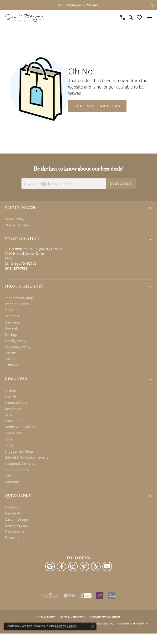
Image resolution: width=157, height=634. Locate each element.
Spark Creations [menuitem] (17, 470)
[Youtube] (107, 566)
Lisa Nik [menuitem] (11, 396)
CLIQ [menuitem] (8, 415)
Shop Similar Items (97, 106)
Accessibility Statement (105, 616)
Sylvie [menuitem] (9, 476)
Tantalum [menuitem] (12, 482)
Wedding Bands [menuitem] (17, 304)
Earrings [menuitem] (11, 334)
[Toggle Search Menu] (131, 17)
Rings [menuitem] (9, 310)
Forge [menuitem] (9, 445)
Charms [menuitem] (11, 353)
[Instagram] (73, 566)
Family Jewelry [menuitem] (15, 341)
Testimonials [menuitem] (14, 531)
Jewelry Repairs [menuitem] (16, 526)
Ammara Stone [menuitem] (16, 402)
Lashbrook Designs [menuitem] (19, 463)
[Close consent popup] (92, 626)
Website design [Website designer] (100, 623)
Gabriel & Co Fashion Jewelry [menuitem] (26, 458)
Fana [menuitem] (8, 439)
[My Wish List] (139, 17)
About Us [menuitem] (12, 507)
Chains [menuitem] (10, 359)
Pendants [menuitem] (12, 316)
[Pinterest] (84, 566)
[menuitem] (78, 219)
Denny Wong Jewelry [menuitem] (20, 427)
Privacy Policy (46, 616)
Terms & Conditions (72, 616)
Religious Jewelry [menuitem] (17, 347)
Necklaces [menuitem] (12, 322)
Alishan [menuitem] (10, 390)
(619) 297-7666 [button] (88, 5)
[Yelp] (96, 566)
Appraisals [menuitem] (12, 513)
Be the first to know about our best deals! (78, 169)
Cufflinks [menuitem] (11, 365)
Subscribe (121, 183)
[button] (78, 208)
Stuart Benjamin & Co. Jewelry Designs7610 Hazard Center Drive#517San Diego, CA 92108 (34, 258)
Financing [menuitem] (12, 538)
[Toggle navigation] (150, 17)
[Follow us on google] (50, 566)
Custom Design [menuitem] (16, 519)
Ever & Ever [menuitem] (13, 433)
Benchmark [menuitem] (13, 409)
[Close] (152, 5)
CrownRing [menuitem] (13, 421)
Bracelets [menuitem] (12, 328)
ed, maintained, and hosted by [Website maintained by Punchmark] (129, 623)
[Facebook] (61, 566)
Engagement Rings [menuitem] (19, 298)
